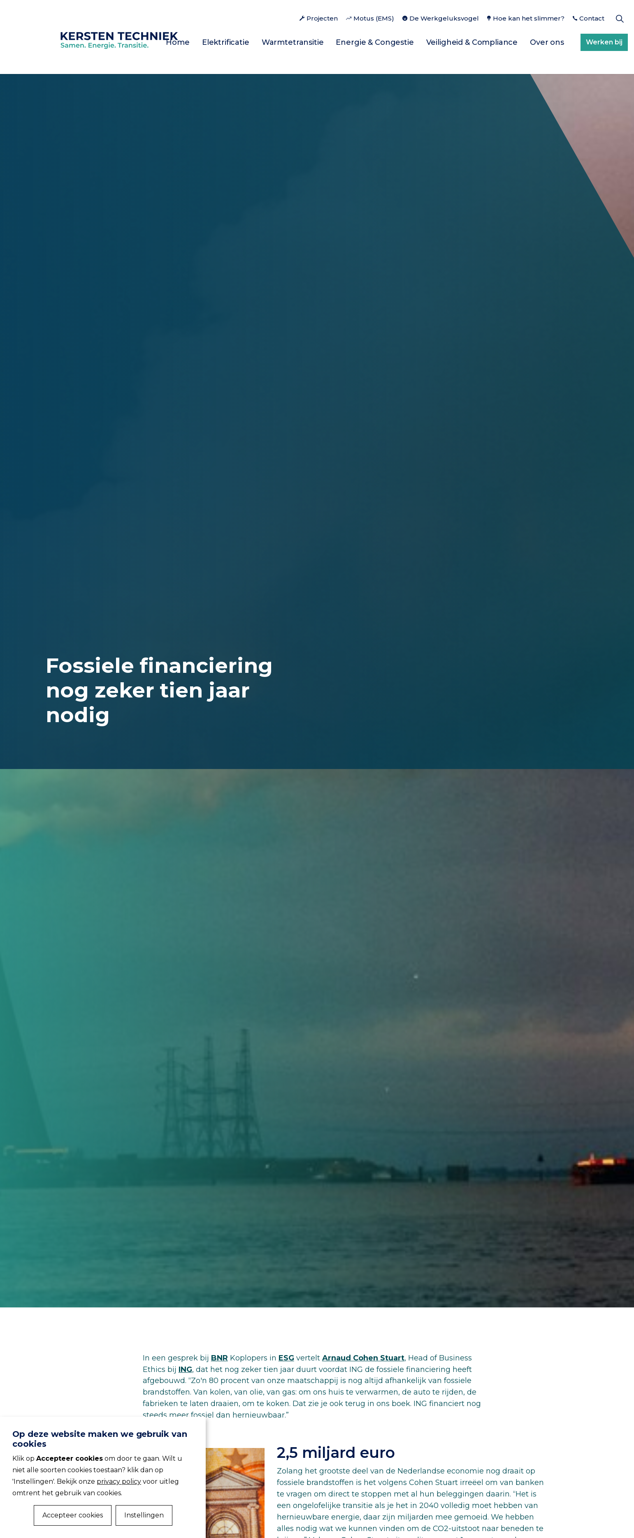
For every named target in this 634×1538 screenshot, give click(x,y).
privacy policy (119, 1481)
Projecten (319, 18)
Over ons (547, 42)
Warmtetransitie (293, 42)
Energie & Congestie (374, 42)
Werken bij (604, 42)
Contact (588, 18)
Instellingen (144, 1515)
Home (177, 42)
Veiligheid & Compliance (472, 42)
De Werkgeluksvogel (440, 18)
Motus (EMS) (370, 18)
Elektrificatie (225, 42)
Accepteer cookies (72, 1515)
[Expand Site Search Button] (619, 18)
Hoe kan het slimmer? (525, 18)
